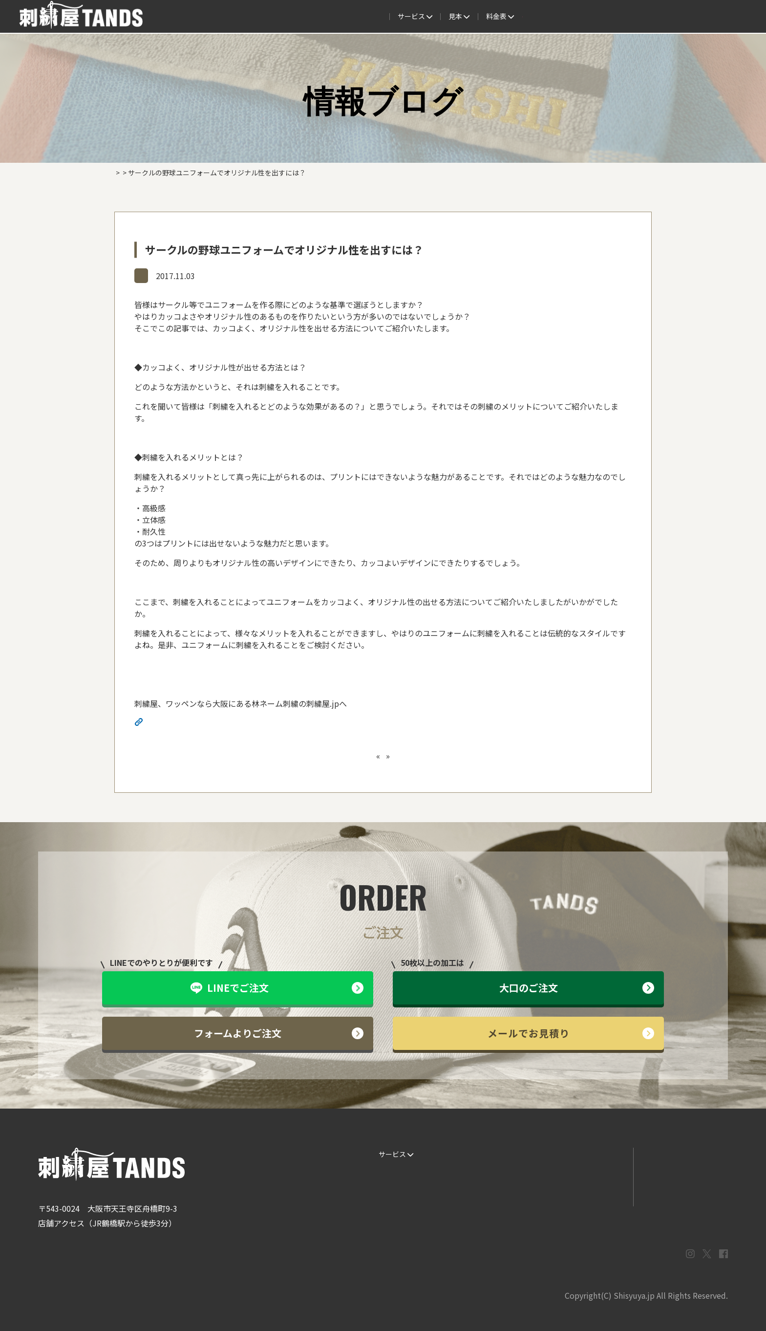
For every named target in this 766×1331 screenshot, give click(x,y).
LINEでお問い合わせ (677, 1154)
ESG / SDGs (393, 1213)
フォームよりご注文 (278, 1033)
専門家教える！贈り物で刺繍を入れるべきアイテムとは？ (415, 756)
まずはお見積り (586, 1194)
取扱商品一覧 (535, 17)
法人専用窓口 (636, 17)
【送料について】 (281, 756)
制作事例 (383, 17)
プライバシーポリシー (680, 1194)
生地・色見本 (490, 1154)
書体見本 (389, 1194)
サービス (241, 17)
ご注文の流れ (295, 17)
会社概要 (586, 17)
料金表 (485, 17)
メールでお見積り (571, 1033)
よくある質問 (433, 17)
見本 (342, 17)
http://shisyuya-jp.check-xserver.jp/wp (215, 723)
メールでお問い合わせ (680, 1174)
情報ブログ (158, 275)
